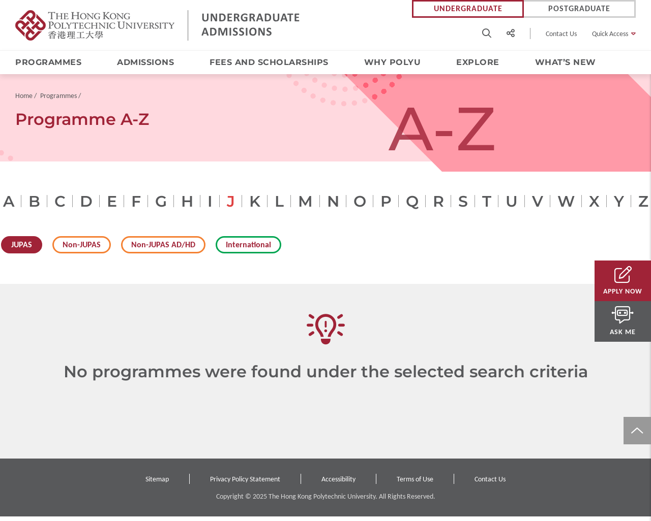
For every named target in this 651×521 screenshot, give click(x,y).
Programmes (48, 63)
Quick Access (610, 33)
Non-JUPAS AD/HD (163, 249)
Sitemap (157, 483)
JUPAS (21, 249)
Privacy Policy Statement (245, 483)
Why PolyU (392, 63)
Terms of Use (415, 483)
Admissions (145, 63)
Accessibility (338, 483)
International (248, 249)
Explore (477, 63)
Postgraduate (579, 9)
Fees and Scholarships (269, 63)
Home (24, 100)
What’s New (565, 63)
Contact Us (561, 33)
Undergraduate (468, 9)
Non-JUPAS (82, 249)
